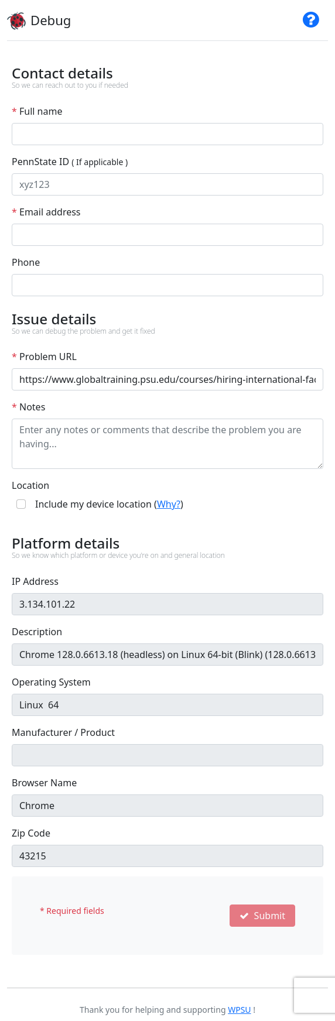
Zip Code (31, 833)
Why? (168, 504)
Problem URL (44, 356)
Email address (46, 211)
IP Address (35, 581)
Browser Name (44, 782)
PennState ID (70, 161)
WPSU (239, 1009)
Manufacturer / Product (63, 732)
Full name (37, 111)
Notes (28, 406)
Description (37, 631)
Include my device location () (109, 504)
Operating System (51, 682)
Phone (26, 262)
